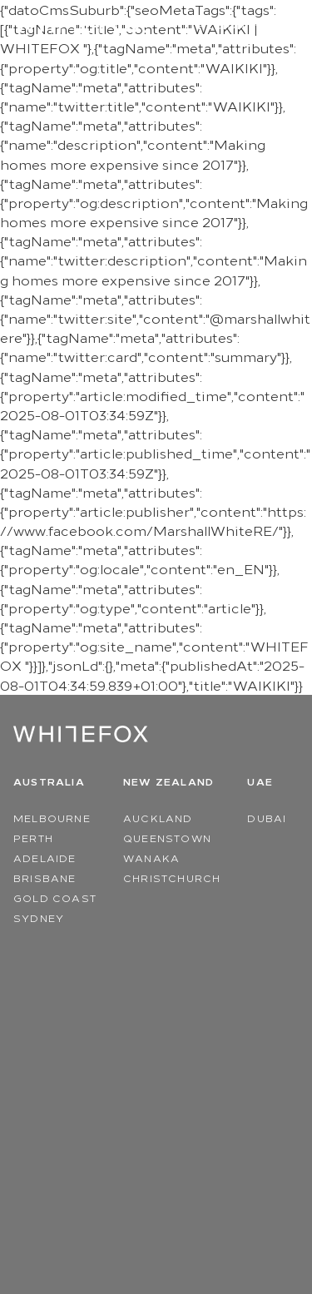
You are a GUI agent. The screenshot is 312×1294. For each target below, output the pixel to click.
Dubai (266, 818)
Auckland (158, 818)
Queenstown (167, 837)
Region (231, 25)
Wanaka (151, 857)
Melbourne (52, 818)
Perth (33, 837)
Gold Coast (55, 897)
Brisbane (45, 877)
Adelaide (45, 857)
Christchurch (171, 877)
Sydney (38, 917)
